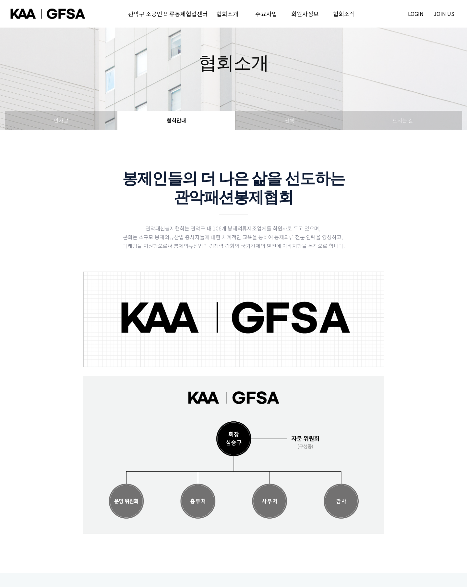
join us (444, 14)
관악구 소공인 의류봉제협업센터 (168, 13)
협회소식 (344, 13)
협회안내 (176, 120)
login (416, 14)
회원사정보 (305, 13)
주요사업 (266, 13)
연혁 (289, 120)
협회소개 (227, 13)
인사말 (61, 120)
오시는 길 (402, 120)
